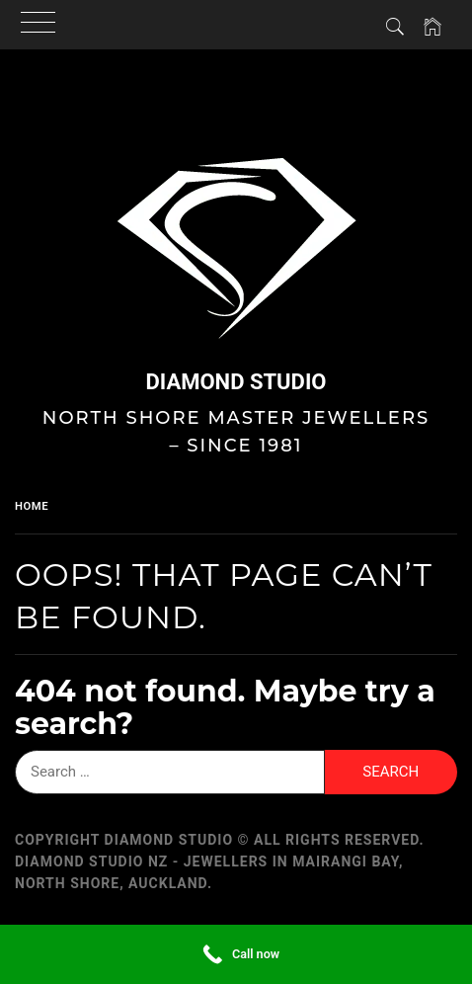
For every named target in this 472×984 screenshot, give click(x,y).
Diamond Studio (235, 381)
